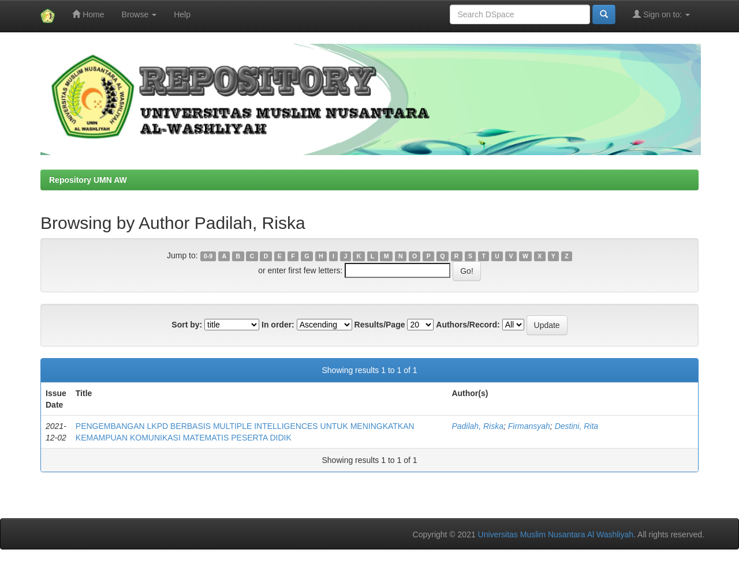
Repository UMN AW (88, 180)
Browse (139, 14)
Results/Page (379, 324)
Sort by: (186, 324)
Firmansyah (529, 426)
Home (88, 14)
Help (182, 14)
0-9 (208, 256)
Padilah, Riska (477, 426)
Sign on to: (661, 14)
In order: (278, 324)
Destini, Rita (576, 426)
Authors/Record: (467, 324)
